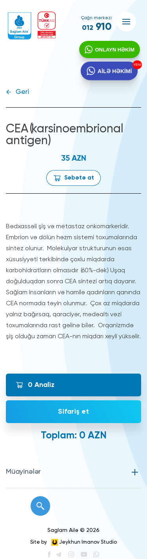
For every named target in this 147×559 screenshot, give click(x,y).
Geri (22, 92)
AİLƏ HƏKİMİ (114, 72)
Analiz (41, 385)
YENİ (136, 66)
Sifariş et (73, 411)
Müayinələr (23, 471)
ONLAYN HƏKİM (114, 50)
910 (97, 27)
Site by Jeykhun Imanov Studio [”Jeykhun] (73, 542)
